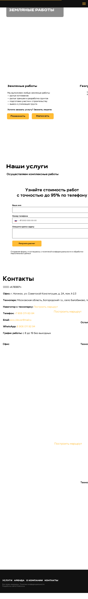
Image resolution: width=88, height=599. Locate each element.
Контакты (51, 580)
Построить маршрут (46, 307)
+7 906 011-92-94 (24, 313)
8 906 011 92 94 (26, 326)
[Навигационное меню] (84, 4)
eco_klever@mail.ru (20, 320)
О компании (34, 580)
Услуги (7, 580)
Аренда (19, 580)
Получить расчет (27, 243)
